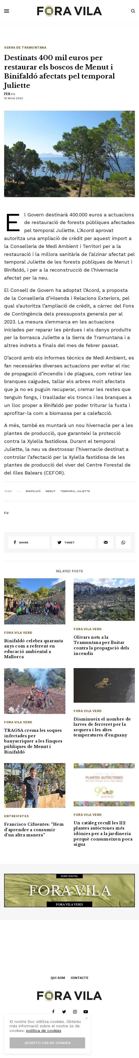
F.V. (13, 94)
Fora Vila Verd (18, 633)
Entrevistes (16, 816)
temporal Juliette (75, 491)
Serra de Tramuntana (25, 47)
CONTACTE (79, 978)
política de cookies (43, 1030)
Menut (50, 491)
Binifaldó (33, 491)
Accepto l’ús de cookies (47, 1043)
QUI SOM (58, 978)
